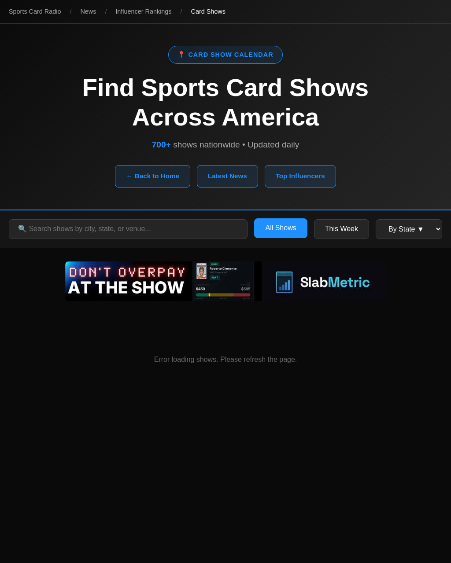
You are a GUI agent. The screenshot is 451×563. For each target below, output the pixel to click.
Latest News (227, 176)
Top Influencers (300, 176)
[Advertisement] (225, 483)
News (88, 11)
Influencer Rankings (143, 11)
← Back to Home (152, 176)
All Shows (280, 228)
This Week (341, 228)
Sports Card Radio (35, 11)
